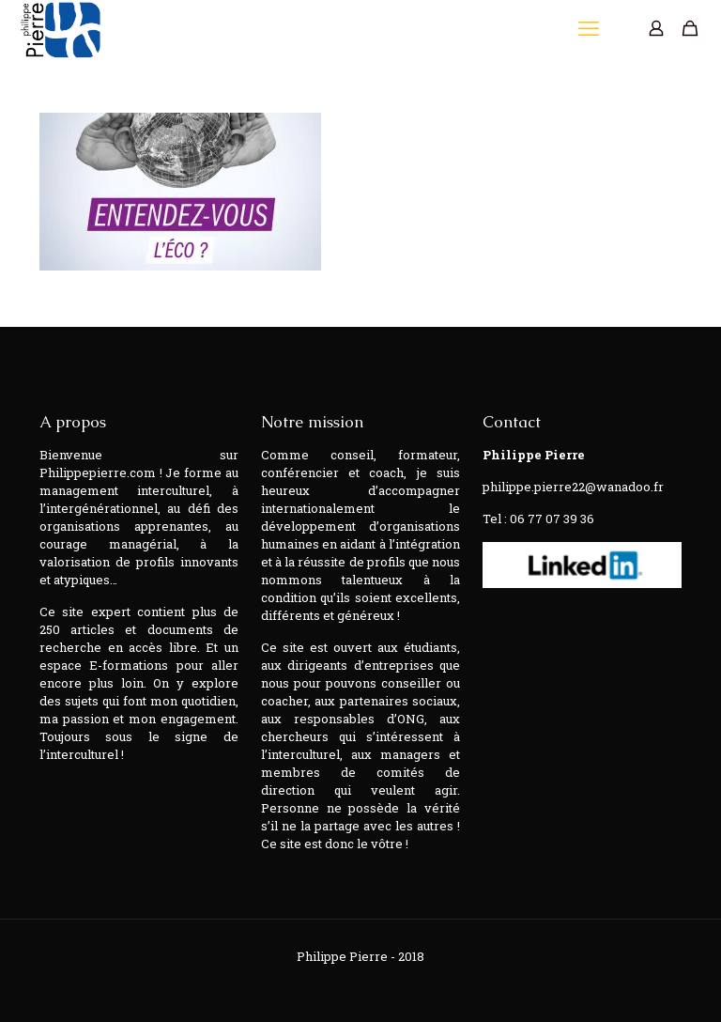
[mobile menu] (590, 28)
